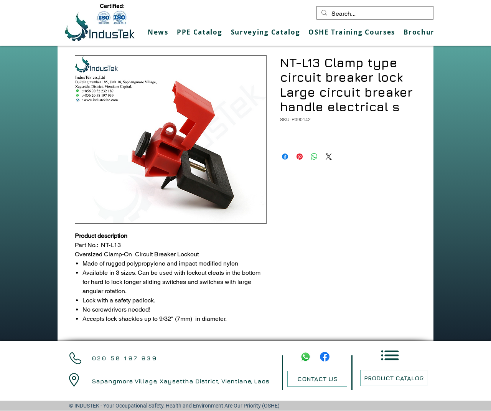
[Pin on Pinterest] (299, 156)
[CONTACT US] (317, 379)
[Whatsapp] (305, 356)
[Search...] (374, 14)
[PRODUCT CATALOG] (393, 378)
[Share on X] (328, 156)
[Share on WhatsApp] (314, 156)
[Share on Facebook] (285, 156)
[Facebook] (324, 356)
